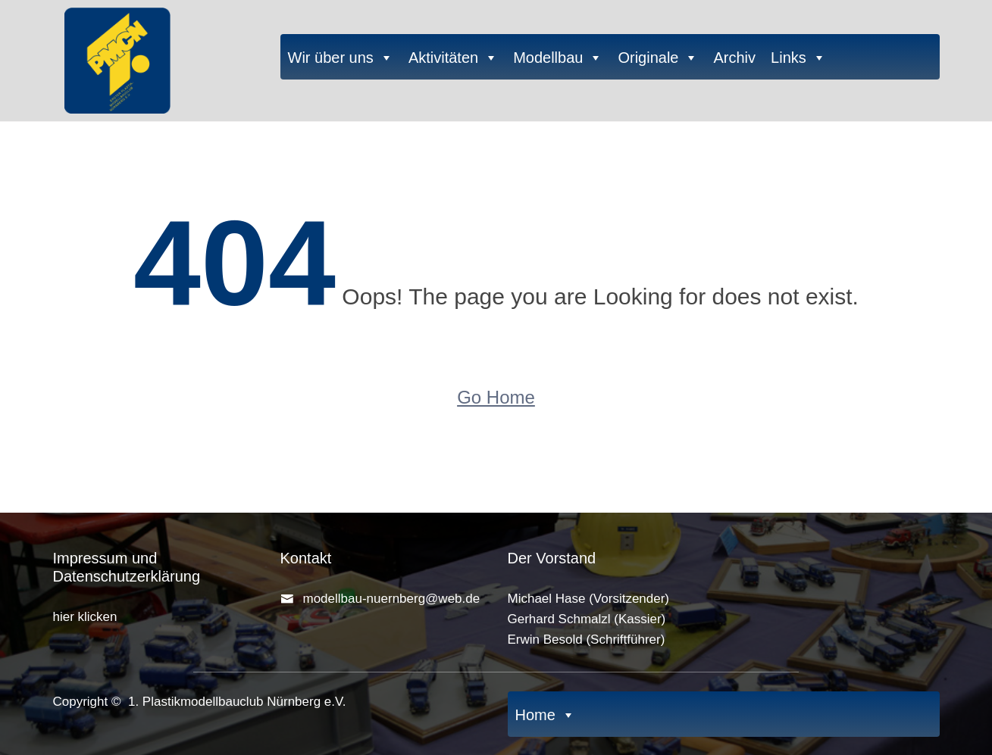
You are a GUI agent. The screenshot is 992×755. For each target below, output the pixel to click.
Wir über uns (340, 57)
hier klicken (85, 617)
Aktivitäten (453, 57)
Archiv (734, 57)
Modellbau (557, 57)
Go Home (496, 397)
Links (798, 57)
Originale (658, 57)
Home (545, 714)
